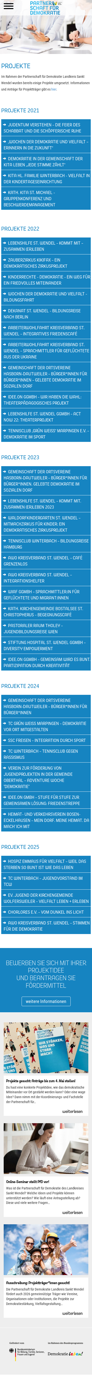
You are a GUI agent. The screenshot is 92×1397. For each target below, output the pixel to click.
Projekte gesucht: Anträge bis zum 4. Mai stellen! (40, 1081)
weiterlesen (72, 1111)
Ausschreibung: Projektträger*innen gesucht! (38, 1282)
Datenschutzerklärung (45, 1385)
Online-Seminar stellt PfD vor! (27, 1181)
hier (53, 89)
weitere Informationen (46, 1001)
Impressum (22, 1385)
